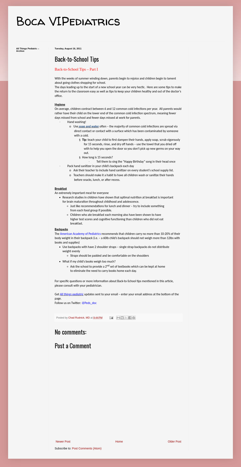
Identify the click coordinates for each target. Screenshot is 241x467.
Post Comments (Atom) (86, 448)
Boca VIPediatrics (68, 21)
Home (119, 441)
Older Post (174, 441)
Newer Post (63, 441)
